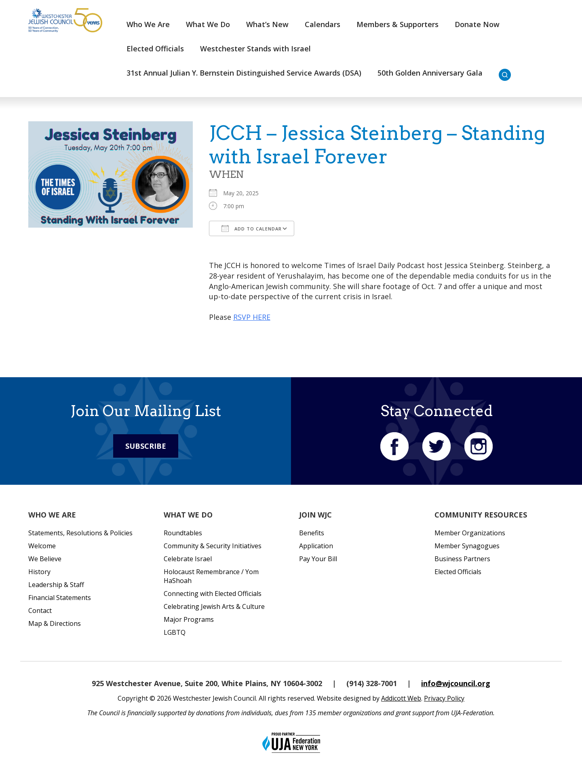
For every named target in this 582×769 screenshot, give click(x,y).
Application (316, 545)
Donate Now (477, 24)
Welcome (42, 545)
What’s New (267, 24)
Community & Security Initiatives (212, 545)
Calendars (322, 24)
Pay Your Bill (318, 558)
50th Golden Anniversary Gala (430, 73)
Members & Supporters (397, 24)
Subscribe (145, 446)
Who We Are (148, 24)
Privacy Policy (444, 698)
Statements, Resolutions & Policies (80, 532)
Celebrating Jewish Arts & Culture (214, 606)
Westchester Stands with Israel (255, 48)
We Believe (44, 558)
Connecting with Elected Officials (212, 593)
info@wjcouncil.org (455, 683)
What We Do (208, 24)
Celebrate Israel (188, 558)
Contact (40, 610)
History (39, 571)
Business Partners (462, 558)
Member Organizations (469, 532)
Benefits (311, 532)
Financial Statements (59, 597)
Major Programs (189, 619)
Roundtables (183, 532)
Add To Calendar (251, 228)
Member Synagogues (467, 545)
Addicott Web (401, 698)
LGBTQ (175, 632)
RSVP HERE (251, 317)
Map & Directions (54, 623)
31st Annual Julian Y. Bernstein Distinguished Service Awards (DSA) (244, 73)
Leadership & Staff (56, 584)
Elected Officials (155, 48)
